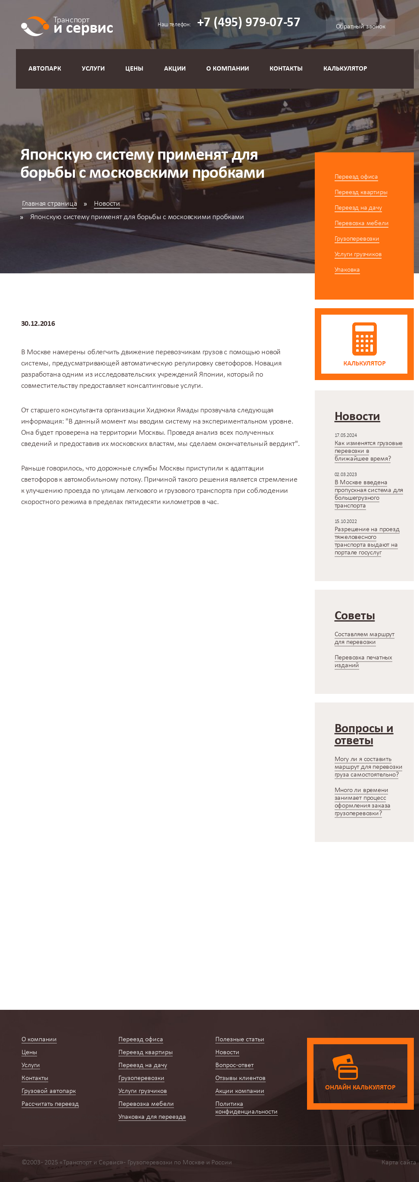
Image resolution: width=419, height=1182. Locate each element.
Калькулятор (345, 68)
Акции (175, 68)
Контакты (286, 68)
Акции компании (239, 1091)
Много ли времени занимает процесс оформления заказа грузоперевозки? (363, 802)
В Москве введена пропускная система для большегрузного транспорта (369, 494)
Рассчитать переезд (50, 1104)
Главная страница (49, 204)
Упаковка (347, 269)
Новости (107, 204)
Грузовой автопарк (49, 1091)
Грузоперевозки (357, 238)
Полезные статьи (239, 1039)
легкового (142, 491)
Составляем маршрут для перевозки (364, 638)
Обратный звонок (360, 26)
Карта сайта (399, 1162)
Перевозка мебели (362, 223)
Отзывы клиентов (240, 1078)
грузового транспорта (198, 491)
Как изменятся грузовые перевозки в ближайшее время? (369, 451)
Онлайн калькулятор (360, 1087)
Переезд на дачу (358, 207)
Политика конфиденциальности (246, 1108)
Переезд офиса (356, 176)
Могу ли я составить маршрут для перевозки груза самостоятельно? (369, 767)
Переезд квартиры (361, 192)
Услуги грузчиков (358, 254)
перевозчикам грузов (188, 352)
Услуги (93, 68)
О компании (227, 68)
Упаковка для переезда (152, 1117)
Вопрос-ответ (234, 1065)
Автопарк (44, 68)
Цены (134, 68)
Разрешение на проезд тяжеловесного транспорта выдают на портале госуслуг (367, 541)
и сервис (83, 24)
